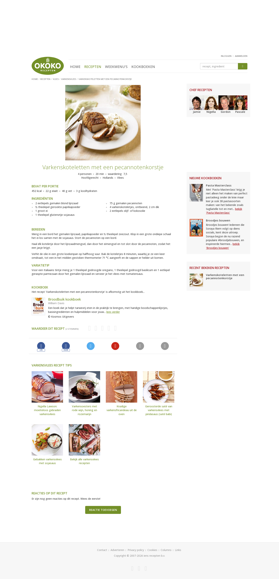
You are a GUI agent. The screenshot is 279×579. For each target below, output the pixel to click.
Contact (102, 550)
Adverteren (117, 550)
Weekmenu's (116, 66)
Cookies (152, 550)
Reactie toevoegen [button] (103, 510)
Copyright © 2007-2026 (128, 555)
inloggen (226, 56)
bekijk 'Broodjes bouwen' (223, 245)
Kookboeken (143, 66)
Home (75, 66)
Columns (166, 550)
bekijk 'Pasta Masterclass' (224, 210)
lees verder (113, 312)
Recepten (92, 66)
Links (178, 550)
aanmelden (241, 56)
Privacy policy (136, 550)
